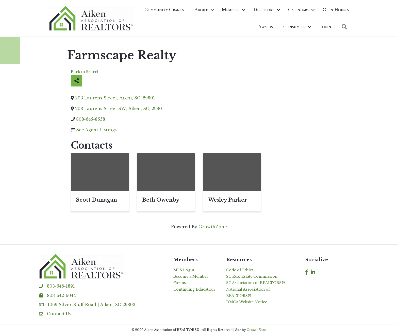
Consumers (294, 26)
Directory (263, 9)
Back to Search (85, 71)
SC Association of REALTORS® (255, 282)
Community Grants (164, 9)
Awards (265, 26)
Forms (179, 282)
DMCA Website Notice (246, 302)
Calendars (298, 9)
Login (325, 26)
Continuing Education (194, 289)
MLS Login (183, 270)
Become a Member (190, 276)
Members (230, 9)
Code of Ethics (240, 270)
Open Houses (336, 9)
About (201, 9)
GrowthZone (212, 226)
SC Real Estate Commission (251, 276)
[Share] (76, 80)
